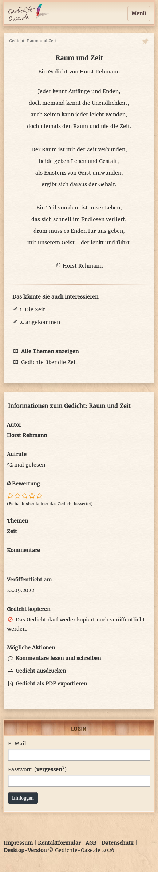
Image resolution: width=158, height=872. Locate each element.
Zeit (12, 531)
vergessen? (50, 769)
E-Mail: (18, 743)
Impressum (18, 843)
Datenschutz (118, 843)
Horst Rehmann (100, 71)
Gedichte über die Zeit (45, 362)
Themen (17, 520)
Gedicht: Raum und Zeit (32, 40)
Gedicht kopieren (28, 609)
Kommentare (23, 550)
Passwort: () (37, 769)
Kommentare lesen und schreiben (54, 658)
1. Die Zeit (32, 309)
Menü (138, 13)
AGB (91, 843)
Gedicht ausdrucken (36, 671)
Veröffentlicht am (29, 579)
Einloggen (23, 798)
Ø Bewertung (23, 483)
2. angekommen (40, 322)
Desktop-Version (25, 850)
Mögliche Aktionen (31, 647)
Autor (14, 424)
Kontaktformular (59, 843)
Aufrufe (17, 454)
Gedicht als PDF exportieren (47, 683)
